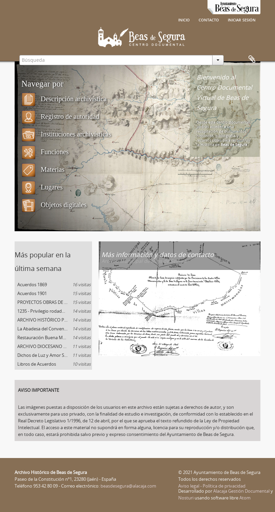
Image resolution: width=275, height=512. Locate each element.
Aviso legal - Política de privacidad (211, 486)
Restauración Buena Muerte (54, 337)
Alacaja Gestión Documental (241, 491)
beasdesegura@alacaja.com (128, 486)
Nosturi (186, 498)
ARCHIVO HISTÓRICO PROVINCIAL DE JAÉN (54, 319)
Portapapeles (251, 59)
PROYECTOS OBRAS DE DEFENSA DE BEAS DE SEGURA (54, 302)
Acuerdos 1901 (54, 293)
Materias (43, 169)
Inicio (184, 19)
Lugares (41, 187)
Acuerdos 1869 (54, 284)
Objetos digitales (54, 204)
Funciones (45, 152)
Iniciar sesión (242, 19)
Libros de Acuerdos (54, 364)
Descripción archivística (64, 99)
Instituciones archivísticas (66, 134)
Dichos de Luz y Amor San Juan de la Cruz (54, 355)
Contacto (209, 19)
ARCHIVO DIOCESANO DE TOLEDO (54, 346)
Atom (245, 498)
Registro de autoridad (60, 116)
